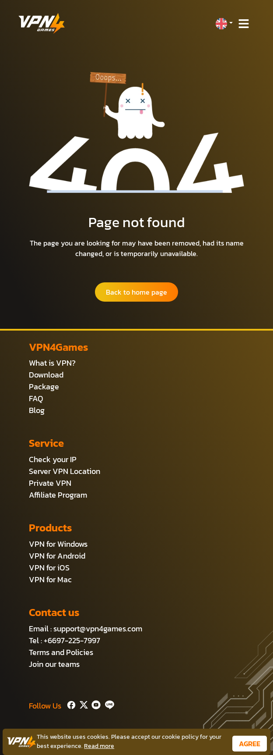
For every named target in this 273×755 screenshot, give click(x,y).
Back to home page (136, 292)
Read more (99, 746)
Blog (37, 410)
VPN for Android (57, 556)
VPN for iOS (49, 567)
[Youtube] (94, 704)
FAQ (36, 398)
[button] (224, 24)
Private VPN (50, 483)
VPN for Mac (50, 579)
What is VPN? (52, 363)
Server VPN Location (64, 471)
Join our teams (54, 664)
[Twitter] (82, 704)
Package (44, 386)
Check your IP (53, 459)
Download (46, 375)
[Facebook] (70, 704)
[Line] (108, 704)
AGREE (249, 743)
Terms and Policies (61, 652)
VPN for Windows (58, 544)
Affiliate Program (58, 495)
